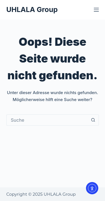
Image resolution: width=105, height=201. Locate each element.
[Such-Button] (93, 120)
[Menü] (96, 9)
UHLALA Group (32, 9)
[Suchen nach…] (47, 120)
